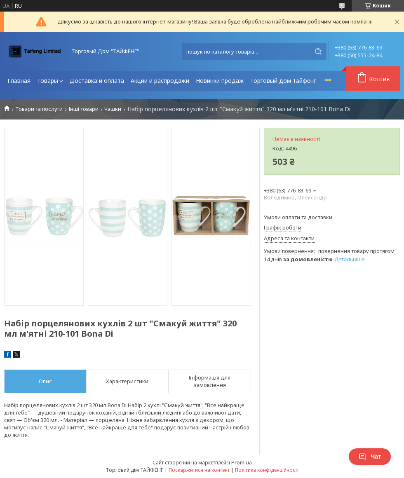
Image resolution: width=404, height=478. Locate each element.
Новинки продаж (220, 80)
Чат (370, 456)
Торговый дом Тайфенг (283, 80)
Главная (19, 80)
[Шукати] (318, 51)
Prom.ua (241, 462)
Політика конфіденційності (266, 469)
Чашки (112, 108)
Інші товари (84, 108)
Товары (47, 80)
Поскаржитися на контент (199, 469)
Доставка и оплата (97, 80)
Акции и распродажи (160, 80)
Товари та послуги (39, 108)
